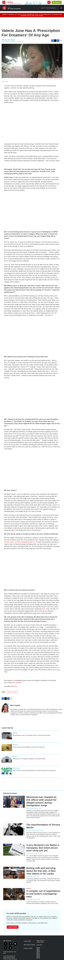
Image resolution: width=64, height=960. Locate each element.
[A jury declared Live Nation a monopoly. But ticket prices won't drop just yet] (14, 850)
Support (57, 2)
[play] (4, 8)
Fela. (34, 542)
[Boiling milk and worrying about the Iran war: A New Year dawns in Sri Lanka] (14, 873)
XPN (15, 686)
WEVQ (38, 956)
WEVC (38, 949)
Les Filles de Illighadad (22, 542)
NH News (15, 733)
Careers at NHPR (28, 948)
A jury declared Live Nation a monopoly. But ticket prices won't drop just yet (42, 848)
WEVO (38, 955)
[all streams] (61, 8)
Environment (16, 768)
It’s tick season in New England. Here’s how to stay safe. (29, 747)
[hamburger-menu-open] (3, 2)
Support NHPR (12, 927)
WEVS (38, 958)
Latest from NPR (12, 692)
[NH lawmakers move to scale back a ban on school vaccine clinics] (7, 735)
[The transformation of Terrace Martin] (14, 829)
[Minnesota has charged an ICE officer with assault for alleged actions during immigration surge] (14, 802)
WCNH (38, 947)
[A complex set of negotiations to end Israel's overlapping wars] (14, 894)
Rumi (43, 609)
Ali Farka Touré (9, 542)
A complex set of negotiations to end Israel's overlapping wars (43, 894)
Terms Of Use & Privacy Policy (40, 941)
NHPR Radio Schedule (29, 944)
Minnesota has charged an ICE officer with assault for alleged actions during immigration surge (41, 801)
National (28, 888)
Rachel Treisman (30, 853)
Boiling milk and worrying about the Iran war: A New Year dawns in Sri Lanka (41, 871)
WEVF (38, 950)
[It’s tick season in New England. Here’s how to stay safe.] (7, 747)
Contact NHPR (27, 941)
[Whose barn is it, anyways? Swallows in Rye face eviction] (7, 759)
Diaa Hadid (29, 876)
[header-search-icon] (49, 2)
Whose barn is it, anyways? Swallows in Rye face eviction (29, 758)
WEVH (38, 951)
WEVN (38, 954)
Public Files (39, 945)
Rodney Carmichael (31, 830)
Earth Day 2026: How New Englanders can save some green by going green (34, 770)
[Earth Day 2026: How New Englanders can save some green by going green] (7, 771)
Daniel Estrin (29, 899)
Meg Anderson (30, 808)
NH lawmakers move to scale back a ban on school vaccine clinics (31, 735)
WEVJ (38, 953)
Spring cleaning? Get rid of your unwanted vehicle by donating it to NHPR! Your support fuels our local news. (32, 15)
